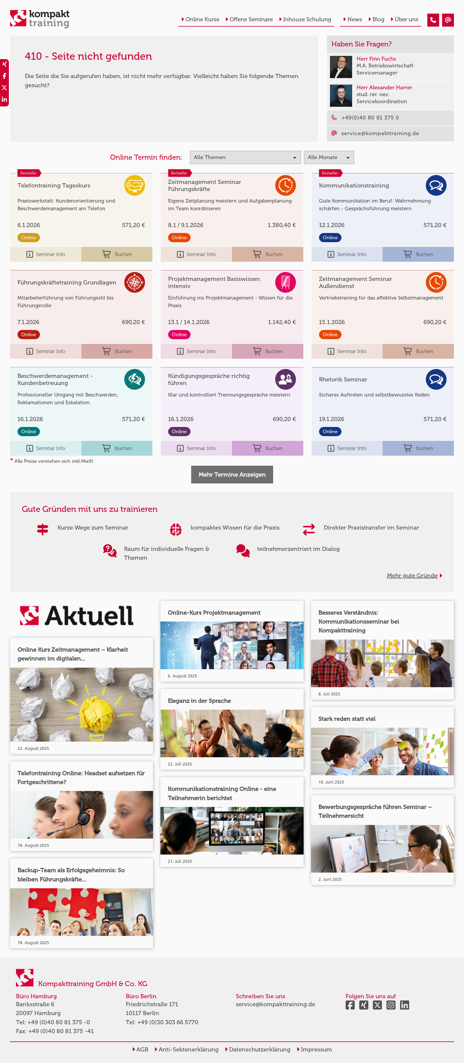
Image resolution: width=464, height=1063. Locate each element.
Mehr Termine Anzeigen (232, 474)
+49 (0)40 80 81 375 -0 (59, 1022)
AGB (140, 1049)
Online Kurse (200, 19)
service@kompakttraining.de (275, 1004)
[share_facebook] (4, 77)
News (352, 19)
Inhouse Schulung (305, 19)
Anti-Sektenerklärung (186, 1049)
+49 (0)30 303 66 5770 (167, 1022)
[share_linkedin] (4, 100)
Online (28, 237)
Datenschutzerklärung (258, 1049)
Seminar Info (45, 254)
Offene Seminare (249, 19)
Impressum (314, 1049)
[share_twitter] (4, 89)
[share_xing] (4, 65)
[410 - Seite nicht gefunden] (433, 20)
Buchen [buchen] (117, 254)
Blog (376, 19)
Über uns (404, 19)
